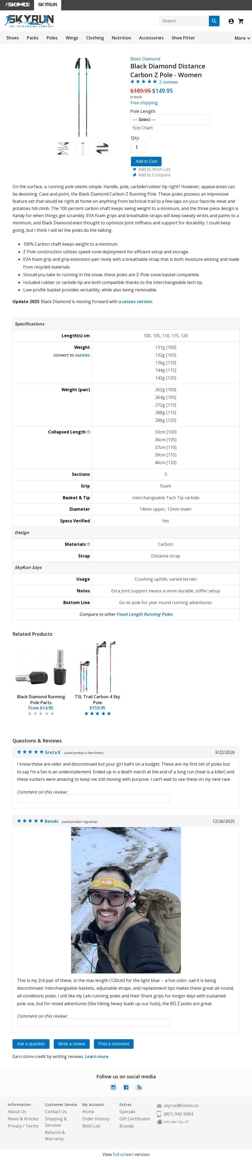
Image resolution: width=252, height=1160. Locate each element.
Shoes (12, 38)
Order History (96, 1119)
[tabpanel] (41, 678)
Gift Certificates (134, 1119)
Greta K (53, 752)
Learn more (97, 1056)
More (240, 38)
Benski (51, 821)
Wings (72, 38)
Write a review (71, 1044)
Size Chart (143, 128)
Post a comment (113, 1044)
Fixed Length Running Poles (144, 614)
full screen (123, 1154)
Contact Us (56, 1111)
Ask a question (31, 1044)
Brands (126, 1126)
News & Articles (23, 1119)
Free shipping (144, 103)
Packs (33, 38)
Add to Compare (154, 175)
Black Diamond (145, 59)
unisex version (137, 301)
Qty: (135, 138)
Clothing (95, 38)
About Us (17, 1111)
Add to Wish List (154, 169)
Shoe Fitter (183, 38)
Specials (127, 1111)
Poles (52, 38)
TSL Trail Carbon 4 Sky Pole (97, 699)
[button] (63, 148)
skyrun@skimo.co (181, 1105)
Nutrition (121, 38)
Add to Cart (146, 161)
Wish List (91, 1126)
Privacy (15, 1126)
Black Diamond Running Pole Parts (41, 699)
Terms (32, 1126)
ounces (82, 355)
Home (88, 1111)
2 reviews (168, 82)
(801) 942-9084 (178, 1114)
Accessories (151, 38)
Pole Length (142, 111)
